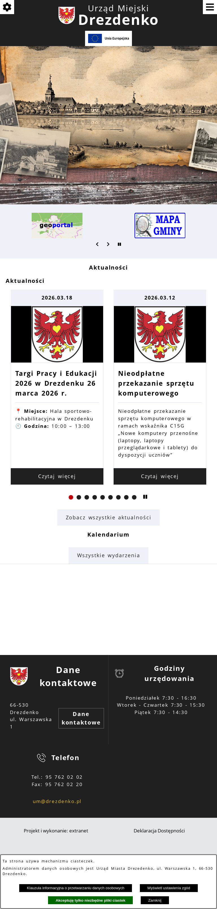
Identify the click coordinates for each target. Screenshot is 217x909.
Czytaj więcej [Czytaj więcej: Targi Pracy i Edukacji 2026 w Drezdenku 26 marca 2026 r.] (109, 476)
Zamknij (154, 900)
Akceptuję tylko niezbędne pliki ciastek (90, 900)
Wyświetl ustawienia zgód (168, 888)
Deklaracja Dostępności (159, 830)
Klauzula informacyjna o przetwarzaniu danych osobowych (75, 888)
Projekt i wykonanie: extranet (56, 830)
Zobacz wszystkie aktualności (108, 517)
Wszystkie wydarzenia (108, 555)
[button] (97, 244)
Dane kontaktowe (81, 718)
